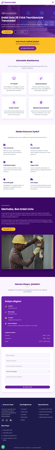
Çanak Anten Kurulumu (45, 412)
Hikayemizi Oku (8, 229)
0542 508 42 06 (27, 48)
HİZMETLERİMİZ (21, 32)
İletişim (22, 420)
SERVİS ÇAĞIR (27, 387)
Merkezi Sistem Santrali (45, 417)
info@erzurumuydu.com (15, 320)
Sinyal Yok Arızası (43, 414)
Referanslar (24, 417)
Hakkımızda (24, 412)
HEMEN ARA (7, 32)
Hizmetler (23, 414)
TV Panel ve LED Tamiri (45, 409)
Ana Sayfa (23, 409)
